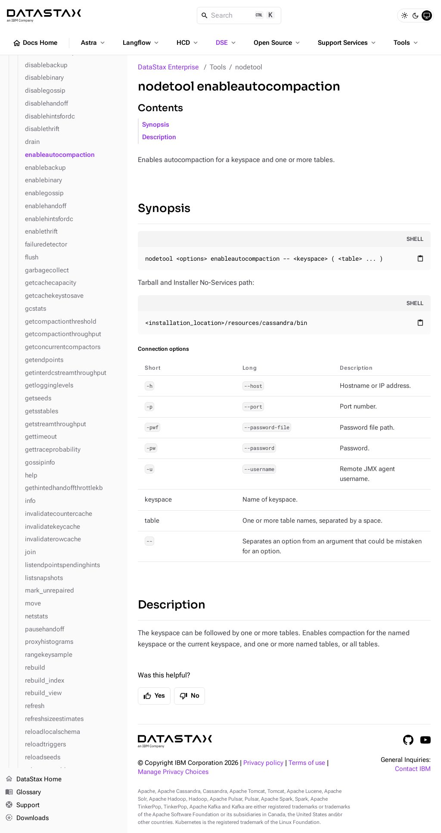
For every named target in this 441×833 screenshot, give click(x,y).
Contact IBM (413, 769)
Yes (154, 696)
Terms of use (307, 763)
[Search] (239, 15)
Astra (93, 43)
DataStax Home (33, 779)
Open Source (277, 43)
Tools (406, 43)
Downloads (27, 818)
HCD (188, 43)
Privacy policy (263, 763)
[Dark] (415, 15)
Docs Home (34, 43)
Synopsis (155, 124)
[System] (427, 15)
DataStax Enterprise (168, 67)
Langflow (141, 43)
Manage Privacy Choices (173, 772)
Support (22, 805)
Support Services (347, 43)
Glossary (23, 792)
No (189, 696)
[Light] (404, 15)
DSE (226, 43)
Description (159, 137)
